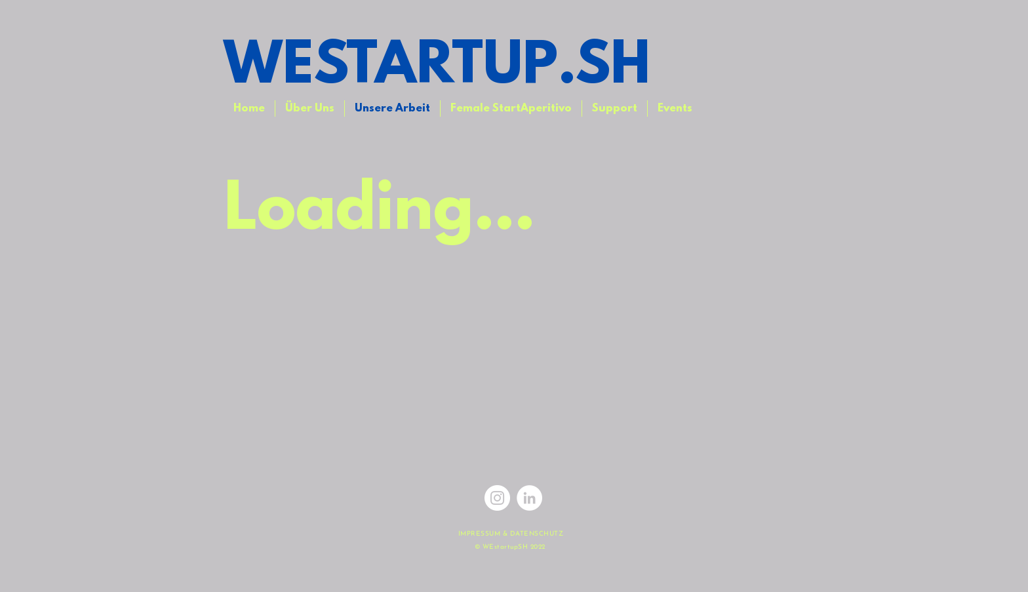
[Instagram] (497, 498)
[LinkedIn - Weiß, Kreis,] (529, 498)
